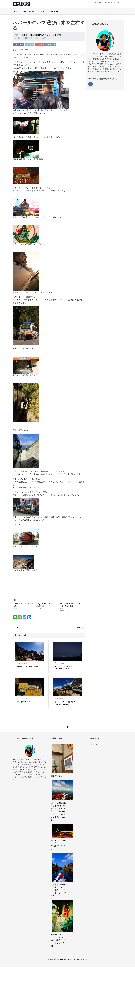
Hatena (51, 44)
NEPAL (29, 50)
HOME (15, 11)
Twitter (30, 44)
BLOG (42, 11)
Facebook (18, 44)
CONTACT (54, 11)
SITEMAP (93, 745)
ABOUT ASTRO (28, 11)
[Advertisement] (49, 583)
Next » (79, 628)
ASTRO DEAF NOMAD (65, 959)
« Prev (17, 628)
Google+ (41, 44)
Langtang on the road (44, 604)
